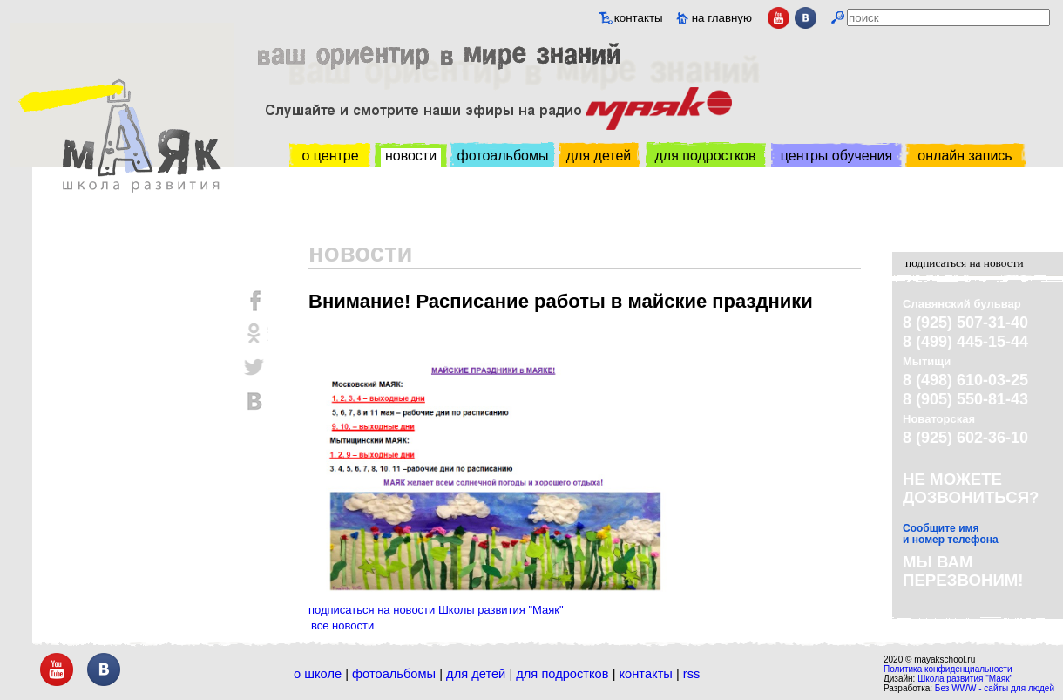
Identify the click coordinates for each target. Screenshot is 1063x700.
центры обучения (836, 155)
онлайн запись (964, 155)
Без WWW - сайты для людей (994, 688)
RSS (692, 674)
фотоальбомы (503, 155)
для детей (598, 155)
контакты (638, 17)
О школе (318, 674)
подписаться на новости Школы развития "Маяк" (436, 609)
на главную (722, 17)
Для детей (475, 674)
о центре (329, 155)
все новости (342, 625)
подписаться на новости (964, 262)
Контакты (646, 674)
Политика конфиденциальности (948, 669)
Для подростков (562, 674)
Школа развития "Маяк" (964, 678)
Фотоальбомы (394, 674)
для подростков (704, 155)
